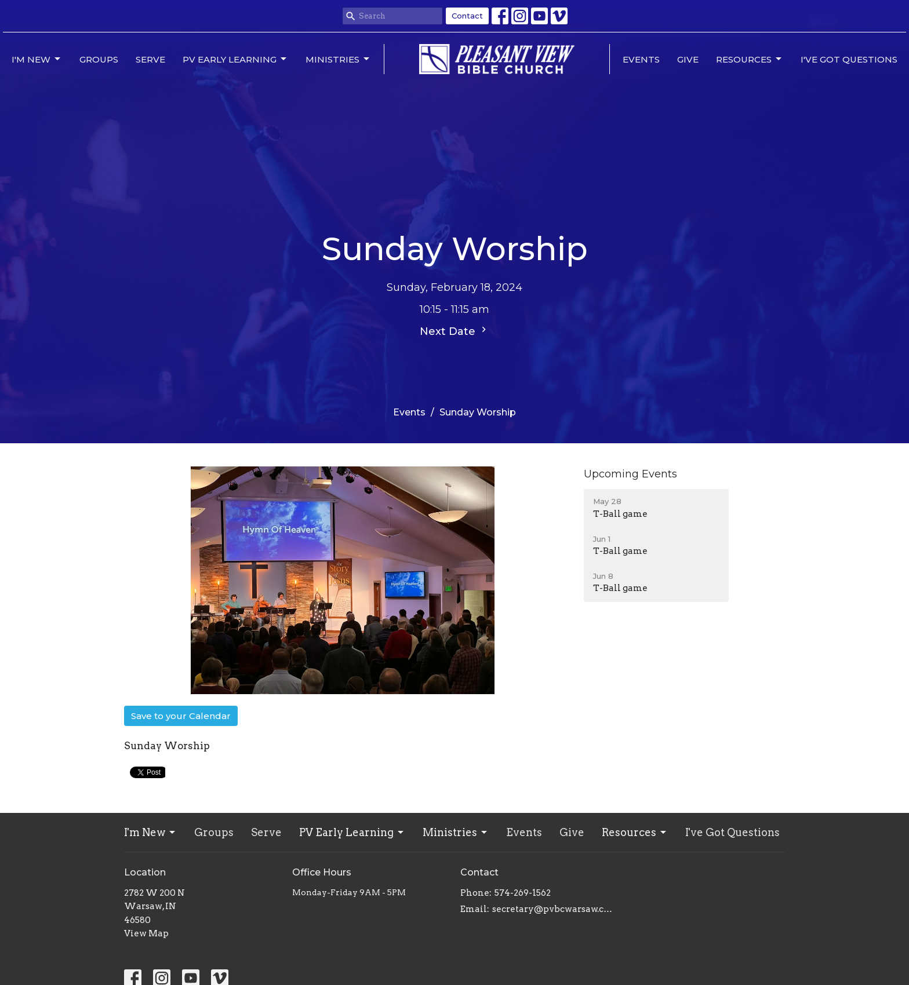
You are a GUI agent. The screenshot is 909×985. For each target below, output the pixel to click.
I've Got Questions (849, 59)
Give (688, 59)
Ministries (338, 59)
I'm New (37, 59)
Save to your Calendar (181, 715)
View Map (146, 933)
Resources (749, 59)
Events (641, 59)
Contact (467, 15)
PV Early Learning (235, 59)
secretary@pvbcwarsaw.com (554, 909)
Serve (150, 59)
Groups (98, 59)
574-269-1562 (523, 893)
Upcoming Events (630, 474)
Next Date (454, 331)
